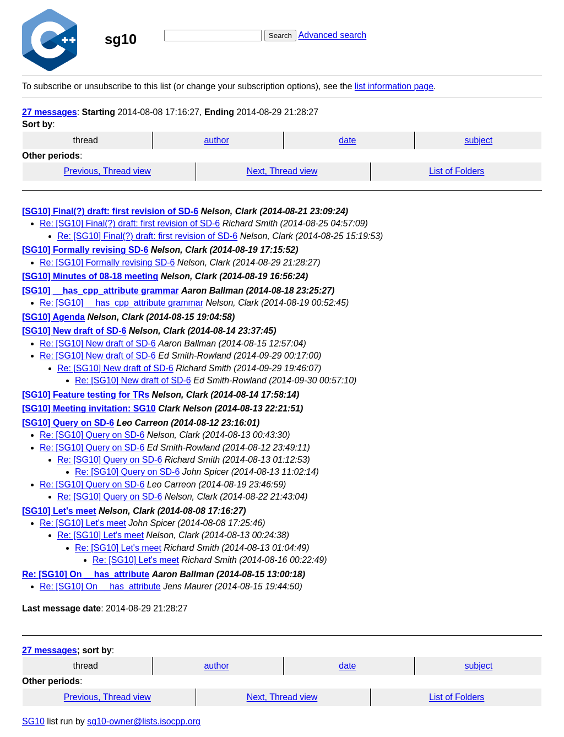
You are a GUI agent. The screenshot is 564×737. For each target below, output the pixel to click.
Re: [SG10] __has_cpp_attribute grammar (121, 302)
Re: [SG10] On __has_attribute (85, 574)
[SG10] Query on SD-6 (68, 422)
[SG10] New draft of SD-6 (74, 330)
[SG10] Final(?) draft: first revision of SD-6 (110, 211)
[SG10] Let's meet (59, 511)
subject (478, 140)
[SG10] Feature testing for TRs (85, 394)
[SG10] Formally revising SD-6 (85, 249)
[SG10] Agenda (53, 317)
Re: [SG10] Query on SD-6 (92, 435)
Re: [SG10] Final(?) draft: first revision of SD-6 (130, 223)
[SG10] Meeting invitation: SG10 (89, 408)
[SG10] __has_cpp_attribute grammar (100, 290)
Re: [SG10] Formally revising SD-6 (107, 262)
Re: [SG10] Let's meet (83, 523)
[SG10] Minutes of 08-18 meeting (90, 276)
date (347, 140)
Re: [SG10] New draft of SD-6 (98, 343)
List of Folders (456, 171)
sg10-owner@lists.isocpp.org (143, 721)
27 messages (49, 112)
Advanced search (333, 35)
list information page (394, 86)
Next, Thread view (282, 171)
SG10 (33, 721)
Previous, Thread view (107, 171)
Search (280, 35)
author (216, 140)
